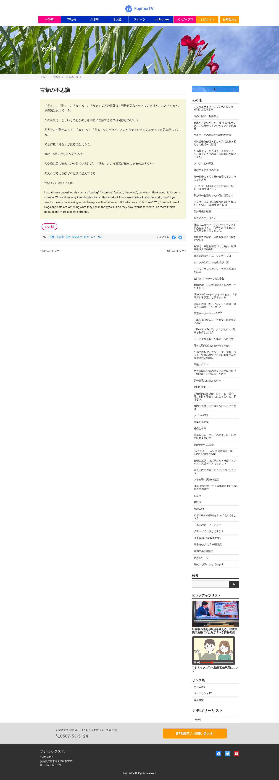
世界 (86, 236)
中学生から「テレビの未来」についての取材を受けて (215, 436)
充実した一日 (201, 557)
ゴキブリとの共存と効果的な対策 (212, 135)
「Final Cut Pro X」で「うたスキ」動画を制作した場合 (214, 331)
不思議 (60, 236)
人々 (93, 236)
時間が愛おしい (202, 387)
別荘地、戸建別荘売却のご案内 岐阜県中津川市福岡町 (215, 248)
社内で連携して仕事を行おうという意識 (215, 407)
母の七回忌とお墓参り (206, 116)
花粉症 (197, 502)
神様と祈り (200, 428)
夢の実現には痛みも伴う (207, 380)
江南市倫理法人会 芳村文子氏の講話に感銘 (215, 321)
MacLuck (199, 508)
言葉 (51, 236)
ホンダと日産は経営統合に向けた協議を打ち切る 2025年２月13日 (215, 203)
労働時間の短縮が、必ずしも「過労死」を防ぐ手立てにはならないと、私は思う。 (215, 396)
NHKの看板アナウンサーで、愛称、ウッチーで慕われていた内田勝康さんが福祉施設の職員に (215, 355)
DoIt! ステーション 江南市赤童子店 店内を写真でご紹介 (214, 452)
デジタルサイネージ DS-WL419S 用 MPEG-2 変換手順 (213, 108)
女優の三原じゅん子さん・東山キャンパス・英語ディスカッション (215, 462)
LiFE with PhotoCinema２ (208, 537)
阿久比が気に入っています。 (210, 564)
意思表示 (77, 236)
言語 (67, 236)
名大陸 (117, 19)
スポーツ (139, 19)
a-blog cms (162, 19)
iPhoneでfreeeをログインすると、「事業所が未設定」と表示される (215, 296)
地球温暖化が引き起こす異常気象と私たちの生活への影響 (215, 143)
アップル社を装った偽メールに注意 (214, 339)
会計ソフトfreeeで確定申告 (209, 278)
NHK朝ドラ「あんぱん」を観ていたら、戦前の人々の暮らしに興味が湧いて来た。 (215, 154)
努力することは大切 (205, 218)
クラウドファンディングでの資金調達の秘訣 (215, 270)
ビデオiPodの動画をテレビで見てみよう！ (215, 517)
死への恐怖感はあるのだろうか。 (212, 345)
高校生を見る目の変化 (206, 170)
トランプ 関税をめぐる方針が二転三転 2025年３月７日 (215, 187)
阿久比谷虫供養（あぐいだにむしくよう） (215, 471)
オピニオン (207, 19)
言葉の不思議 (73, 77)
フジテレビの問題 (204, 163)
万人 (100, 236)
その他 (56, 77)
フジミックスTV (203, 693)
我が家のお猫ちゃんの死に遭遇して (214, 195)
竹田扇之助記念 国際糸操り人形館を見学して (215, 238)
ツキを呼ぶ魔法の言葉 (206, 479)
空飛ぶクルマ (201, 364)
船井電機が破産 (202, 211)
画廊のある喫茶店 (204, 551)
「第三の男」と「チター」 (209, 524)
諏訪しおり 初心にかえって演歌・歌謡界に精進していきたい (215, 305)
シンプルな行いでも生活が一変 (211, 262)
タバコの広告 (201, 415)
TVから (72, 19)
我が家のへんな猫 (204, 444)
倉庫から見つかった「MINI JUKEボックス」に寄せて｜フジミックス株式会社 (215, 125)
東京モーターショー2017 (208, 313)
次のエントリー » (176, 250)
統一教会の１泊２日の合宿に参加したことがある (215, 178)
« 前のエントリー (49, 250)
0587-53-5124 (74, 736)
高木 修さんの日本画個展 (208, 544)
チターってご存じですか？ (209, 531)
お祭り (197, 495)
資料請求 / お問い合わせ (194, 733)
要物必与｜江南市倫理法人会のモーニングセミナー (215, 286)
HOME (49, 19)
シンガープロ (184, 19)
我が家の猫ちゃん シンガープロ (212, 255)
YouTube (198, 699)
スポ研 (94, 19)
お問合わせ (230, 19)
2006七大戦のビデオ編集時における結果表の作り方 (215, 487)
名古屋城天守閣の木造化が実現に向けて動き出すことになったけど (215, 372)
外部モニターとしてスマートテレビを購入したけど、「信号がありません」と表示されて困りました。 (215, 227)
